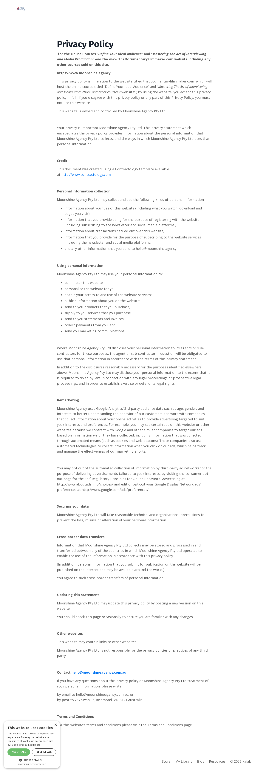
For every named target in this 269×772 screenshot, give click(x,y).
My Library (183, 762)
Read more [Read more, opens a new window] (34, 744)
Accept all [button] (19, 751)
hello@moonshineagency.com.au (99, 673)
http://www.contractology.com (86, 174)
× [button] (55, 725)
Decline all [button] (44, 751)
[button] (31, 760)
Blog (200, 762)
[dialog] (32, 744)
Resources (217, 762)
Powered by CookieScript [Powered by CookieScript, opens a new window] (32, 764)
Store (166, 762)
